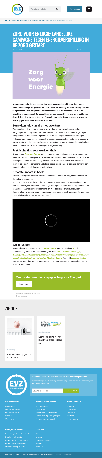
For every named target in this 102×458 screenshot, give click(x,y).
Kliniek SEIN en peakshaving (15, 443)
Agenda (39, 437)
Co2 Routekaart (74, 402)
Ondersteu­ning (72, 419)
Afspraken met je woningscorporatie (49, 416)
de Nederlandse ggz (71, 251)
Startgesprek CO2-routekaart (46, 413)
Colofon (58, 455)
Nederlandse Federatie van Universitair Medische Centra (37, 258)
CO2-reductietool (42, 406)
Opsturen (70, 416)
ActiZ (59, 251)
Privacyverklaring (47, 455)
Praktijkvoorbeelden (14, 429)
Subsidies (8, 416)
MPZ (75, 248)
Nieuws (13, 20)
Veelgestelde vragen (43, 440)
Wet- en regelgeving (12, 413)
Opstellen (70, 406)
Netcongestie (10, 406)
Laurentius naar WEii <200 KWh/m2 (17, 440)
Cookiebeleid (67, 455)
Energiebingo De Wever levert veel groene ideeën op (50, 340)
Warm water (9, 419)
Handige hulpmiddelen (46, 402)
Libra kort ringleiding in (13, 437)
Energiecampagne (22, 296)
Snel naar (40, 429)
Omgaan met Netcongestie (46, 419)
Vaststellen (71, 409)
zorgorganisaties (78, 258)
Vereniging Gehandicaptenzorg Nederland (31, 255)
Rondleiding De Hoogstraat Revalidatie (19, 434)
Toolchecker (40, 409)
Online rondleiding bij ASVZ (15, 447)
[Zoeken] (57, 9)
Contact (39, 443)
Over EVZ (39, 447)
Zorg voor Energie (32, 154)
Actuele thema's (12, 402)
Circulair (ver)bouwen (12, 409)
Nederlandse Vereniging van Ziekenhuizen (69, 255)
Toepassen (71, 413)
